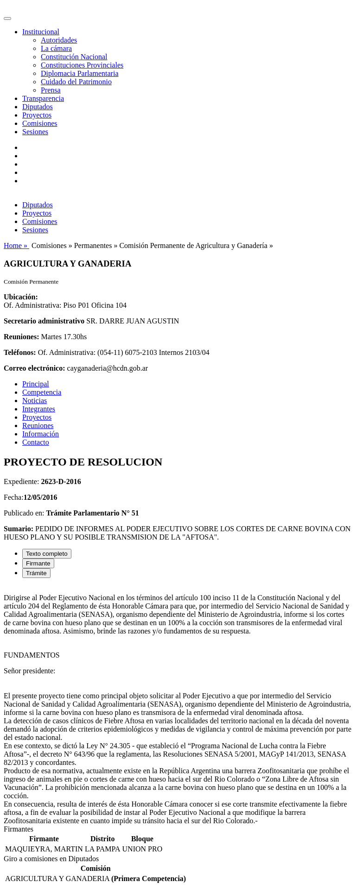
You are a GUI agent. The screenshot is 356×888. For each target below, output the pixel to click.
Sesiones (35, 132)
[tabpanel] (178, 705)
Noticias (34, 400)
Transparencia (43, 98)
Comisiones (39, 123)
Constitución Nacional (74, 57)
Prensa (51, 90)
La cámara (56, 48)
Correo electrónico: (34, 368)
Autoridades (59, 40)
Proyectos (36, 115)
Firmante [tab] (38, 563)
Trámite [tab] (36, 573)
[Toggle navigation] (7, 18)
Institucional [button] (40, 32)
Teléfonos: (20, 352)
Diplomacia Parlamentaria (79, 73)
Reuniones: (21, 337)
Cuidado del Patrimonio (76, 82)
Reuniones (38, 425)
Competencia (41, 392)
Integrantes (38, 409)
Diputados (37, 107)
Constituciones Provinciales (82, 65)
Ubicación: (21, 297)
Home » (16, 245)
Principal (35, 384)
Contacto (35, 442)
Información (40, 434)
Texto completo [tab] (47, 553)
